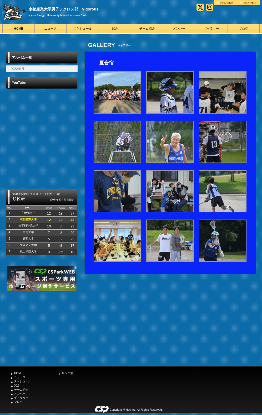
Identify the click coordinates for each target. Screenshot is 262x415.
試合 (115, 28)
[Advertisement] (41, 328)
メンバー (179, 28)
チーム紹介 (147, 28)
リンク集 (67, 373)
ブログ (243, 28)
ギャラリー (211, 28)
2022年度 (17, 69)
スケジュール (82, 28)
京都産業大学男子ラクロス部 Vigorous (63, 9)
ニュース (50, 28)
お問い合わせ (226, 3)
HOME (18, 28)
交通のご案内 (249, 3)
